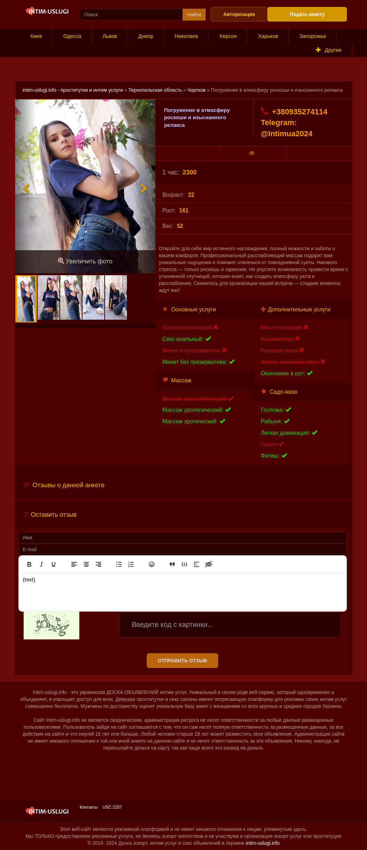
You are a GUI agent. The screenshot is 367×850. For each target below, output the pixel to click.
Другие (328, 50)
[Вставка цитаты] (172, 564)
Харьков (268, 36)
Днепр (145, 36)
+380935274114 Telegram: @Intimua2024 (294, 122)
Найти (194, 14)
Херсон (228, 36)
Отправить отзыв (182, 660)
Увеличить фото (85, 261)
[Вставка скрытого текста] (209, 564)
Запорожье (313, 36)
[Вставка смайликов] (152, 564)
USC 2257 (112, 807)
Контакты (89, 807)
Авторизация (239, 14)
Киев (36, 36)
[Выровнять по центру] (86, 564)
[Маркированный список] (119, 564)
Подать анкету (307, 14)
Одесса (72, 36)
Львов (110, 36)
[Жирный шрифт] (29, 564)
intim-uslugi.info (263, 843)
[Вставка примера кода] (184, 564)
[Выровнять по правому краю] (98, 564)
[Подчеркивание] (53, 564)
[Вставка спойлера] (196, 564)
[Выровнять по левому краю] (74, 564)
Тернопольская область (155, 90)
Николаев (186, 36)
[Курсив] (41, 564)
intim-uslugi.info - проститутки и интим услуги (73, 90)
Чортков (196, 90)
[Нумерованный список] (131, 564)
